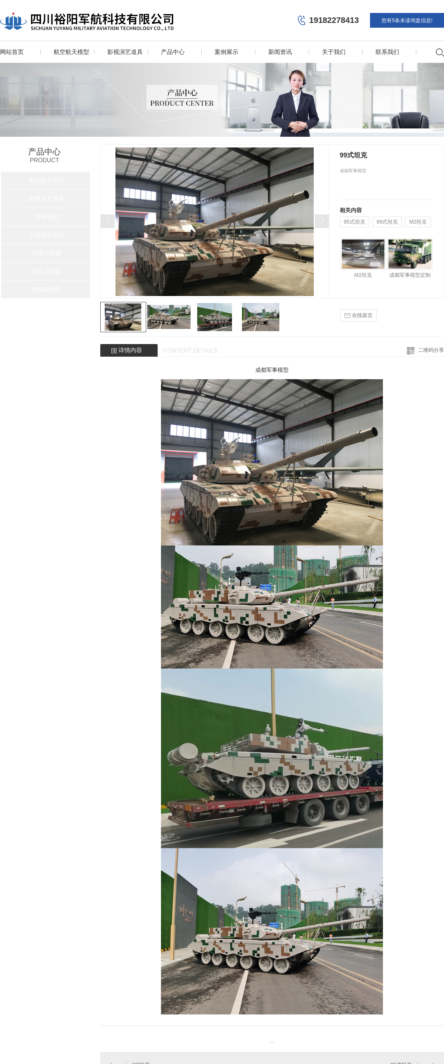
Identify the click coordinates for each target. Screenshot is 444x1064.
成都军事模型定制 (410, 275)
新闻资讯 (280, 52)
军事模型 (46, 217)
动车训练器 (46, 271)
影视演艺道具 (125, 52)
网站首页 (12, 52)
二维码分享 (431, 350)
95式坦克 (354, 222)
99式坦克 (387, 222)
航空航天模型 (71, 52)
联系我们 (387, 52)
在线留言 (358, 315)
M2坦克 (418, 222)
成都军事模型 (272, 370)
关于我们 (334, 52)
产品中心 (173, 52)
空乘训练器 (46, 253)
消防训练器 (46, 289)
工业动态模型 (46, 235)
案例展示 (226, 52)
